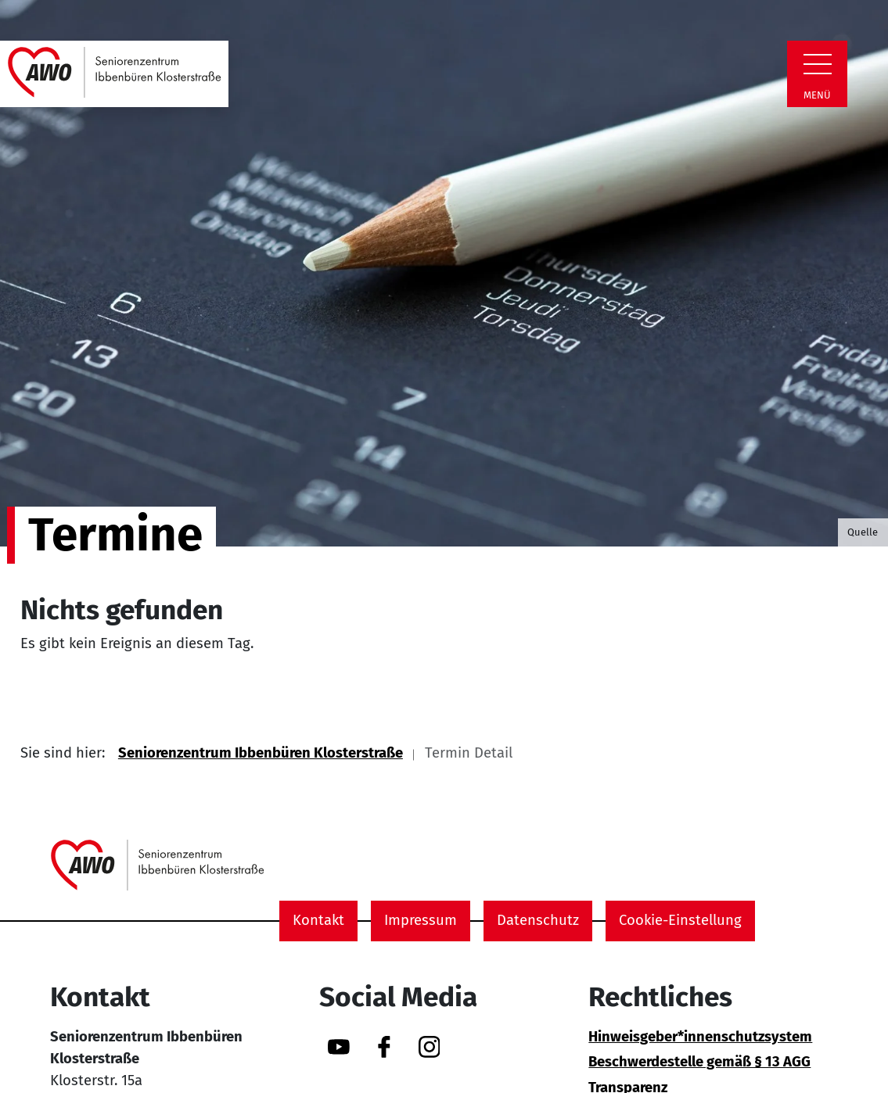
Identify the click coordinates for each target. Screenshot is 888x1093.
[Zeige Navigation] (817, 64)
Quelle (862, 532)
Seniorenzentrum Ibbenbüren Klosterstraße (260, 753)
